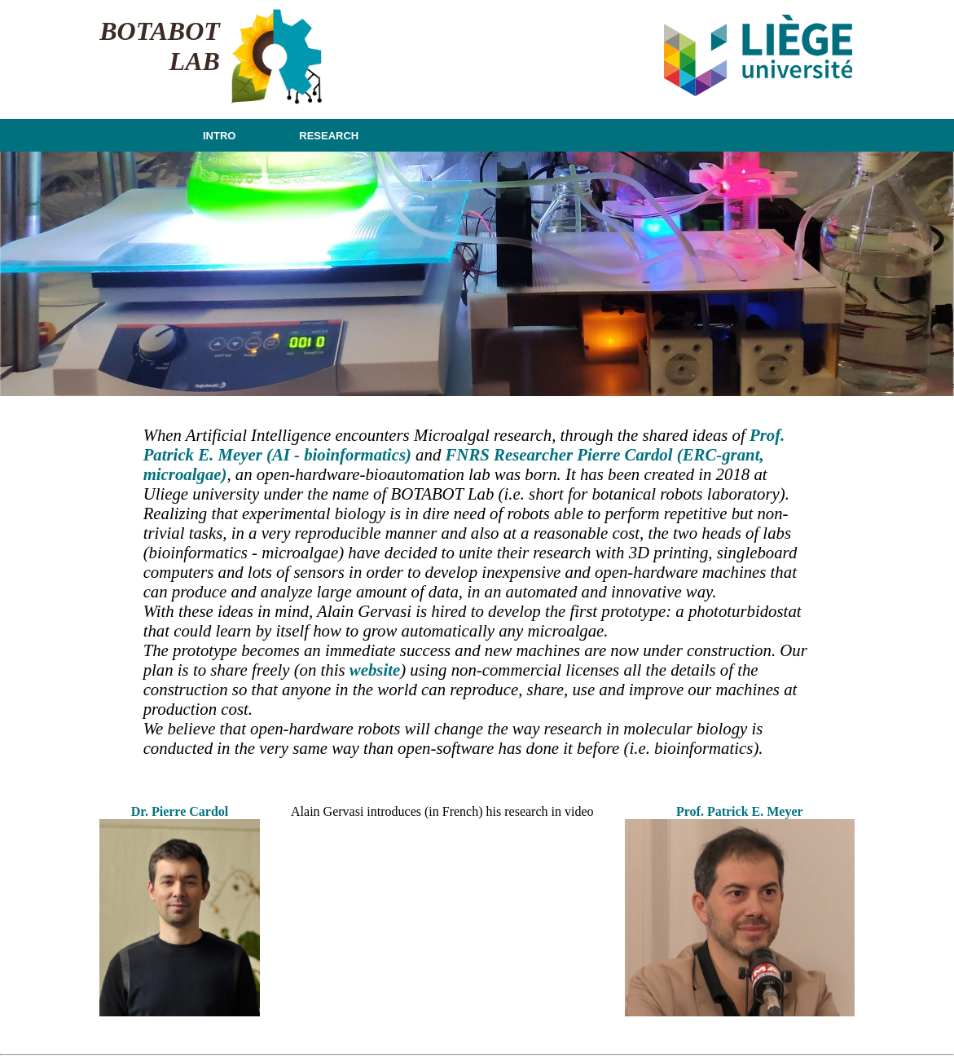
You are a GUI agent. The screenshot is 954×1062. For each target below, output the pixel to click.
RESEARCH (328, 136)
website (375, 669)
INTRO (219, 136)
